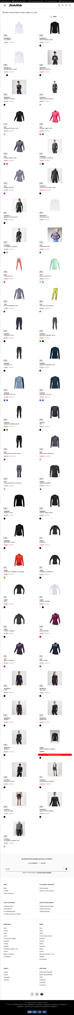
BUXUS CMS (18, 1004)
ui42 (25, 1004)
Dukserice (42, 946)
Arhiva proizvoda (9, 893)
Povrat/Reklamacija (9, 911)
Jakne (5, 936)
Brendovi (6, 980)
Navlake (6, 946)
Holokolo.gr (53, 1006)
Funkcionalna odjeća (10, 938)
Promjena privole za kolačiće (12, 914)
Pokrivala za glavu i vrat (11, 949)
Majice (41, 949)
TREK (41, 977)
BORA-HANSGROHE (45, 972)
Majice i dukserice (9, 954)
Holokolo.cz (39, 1004)
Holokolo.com (29, 1006)
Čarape (6, 943)
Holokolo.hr (45, 1006)
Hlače (5, 933)
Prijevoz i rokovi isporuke (46, 891)
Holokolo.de (37, 1006)
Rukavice (6, 941)
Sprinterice (7, 977)
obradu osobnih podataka (44, 872)
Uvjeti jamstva (8, 909)
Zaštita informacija (44, 909)
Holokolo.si (20, 1006)
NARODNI (42, 980)
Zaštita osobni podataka (46, 906)
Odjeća (6, 972)
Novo (5, 928)
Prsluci (6, 951)
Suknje (41, 951)
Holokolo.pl (47, 1004)
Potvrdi (66, 869)
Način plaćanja (43, 888)
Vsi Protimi (42, 985)
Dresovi (6, 930)
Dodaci (6, 974)
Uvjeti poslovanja (44, 911)
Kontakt (6, 891)
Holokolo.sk (31, 1004)
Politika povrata (8, 906)
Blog (5, 888)
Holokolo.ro (63, 1004)
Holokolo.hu (55, 1004)
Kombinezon (7, 956)
